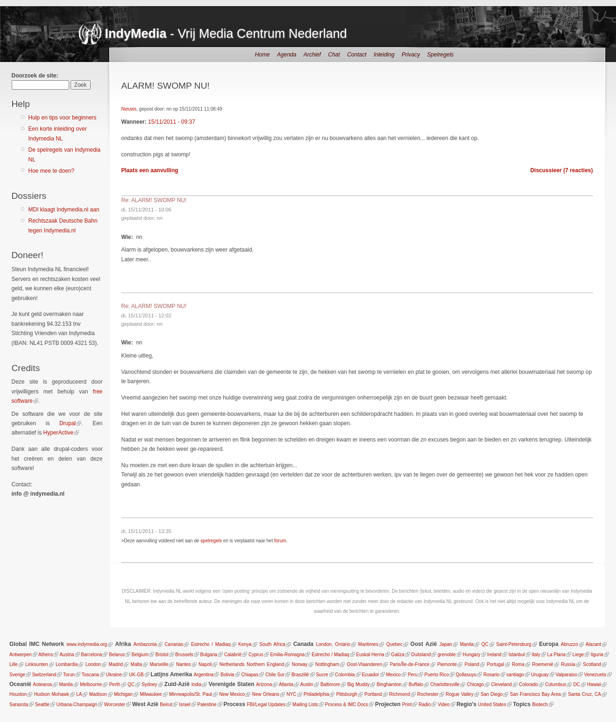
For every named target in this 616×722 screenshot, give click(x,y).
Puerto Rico (437, 674)
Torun (69, 674)
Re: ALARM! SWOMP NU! (154, 200)
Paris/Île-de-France (410, 664)
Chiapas (249, 674)
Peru (413, 674)
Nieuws (129, 109)
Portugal (495, 664)
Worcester (114, 704)
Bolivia (227, 674)
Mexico (393, 674)
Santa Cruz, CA (584, 694)
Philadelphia (316, 694)
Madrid (116, 664)
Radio (424, 704)
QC (485, 644)
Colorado (528, 684)
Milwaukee (151, 694)
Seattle (42, 704)
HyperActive (58, 432)
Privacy (411, 54)
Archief (312, 54)
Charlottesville (445, 684)
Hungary (472, 654)
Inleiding (384, 54)
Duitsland (421, 654)
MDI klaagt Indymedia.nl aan (63, 209)
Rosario (491, 674)
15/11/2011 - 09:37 (171, 122)
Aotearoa (42, 684)
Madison (98, 694)
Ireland (494, 654)
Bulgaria (208, 654)
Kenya (244, 644)
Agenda (286, 54)
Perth (114, 684)
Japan (445, 644)
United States (492, 704)
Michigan (123, 694)
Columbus (555, 684)
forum (280, 540)
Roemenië (542, 664)
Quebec (394, 644)
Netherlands (232, 664)
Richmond (399, 694)
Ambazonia (145, 644)
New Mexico (232, 694)
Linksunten (36, 664)
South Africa (272, 644)
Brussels (184, 654)
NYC (291, 694)
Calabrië (232, 654)
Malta (136, 664)
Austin (306, 684)
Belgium (140, 654)
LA (79, 694)
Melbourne (91, 684)
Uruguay (540, 674)
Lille (13, 664)
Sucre (322, 674)
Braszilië (300, 674)
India (196, 684)
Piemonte (447, 664)
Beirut (166, 704)
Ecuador (370, 674)
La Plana (556, 654)
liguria (597, 654)
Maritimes (368, 644)
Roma (518, 664)
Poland (472, 664)
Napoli (205, 664)
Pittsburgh (346, 694)
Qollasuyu (466, 674)
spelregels (211, 540)
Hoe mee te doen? (51, 171)
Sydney (149, 684)
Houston (18, 694)
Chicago (475, 684)
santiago (515, 674)
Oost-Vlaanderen (364, 664)
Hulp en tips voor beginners (62, 117)
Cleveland (501, 684)
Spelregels (440, 54)
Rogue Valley (459, 694)
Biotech (540, 704)
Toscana (90, 674)
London (93, 664)
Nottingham (327, 664)
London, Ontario (333, 644)
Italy (535, 654)
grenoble (447, 654)
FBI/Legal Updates (266, 704)
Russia (568, 664)
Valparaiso (567, 674)
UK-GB (136, 674)
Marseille (158, 664)
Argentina (204, 674)
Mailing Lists (305, 704)
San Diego (492, 694)
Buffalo (416, 684)
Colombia (344, 674)
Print (407, 704)
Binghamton (388, 684)
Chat (334, 54)
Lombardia (67, 664)
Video (443, 704)
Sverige (17, 674)
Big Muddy (358, 684)
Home (262, 54)
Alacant (593, 644)
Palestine (206, 704)
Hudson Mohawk (51, 694)
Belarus (117, 654)
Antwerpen (20, 654)
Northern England (265, 664)
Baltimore (330, 684)
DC (576, 684)
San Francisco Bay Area (535, 694)
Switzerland (44, 674)
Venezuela (595, 674)
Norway (300, 664)
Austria (66, 654)
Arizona (264, 684)
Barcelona (91, 654)
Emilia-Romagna (287, 654)
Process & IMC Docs (346, 704)
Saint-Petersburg (513, 644)
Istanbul (517, 654)
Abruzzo (569, 644)
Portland (373, 694)
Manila (467, 644)
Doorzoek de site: (35, 75)
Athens (45, 654)
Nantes (183, 664)
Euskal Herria (370, 654)
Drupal (67, 423)
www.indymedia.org (86, 644)
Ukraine (114, 674)
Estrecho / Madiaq (210, 644)
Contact (356, 54)
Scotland (592, 664)
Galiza (397, 654)
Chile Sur (274, 674)
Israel (184, 704)
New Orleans (265, 694)
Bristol (162, 654)
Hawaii (594, 684)
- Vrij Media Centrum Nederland (226, 34)
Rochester (428, 694)
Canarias (173, 644)
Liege (578, 654)
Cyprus (255, 654)
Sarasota (18, 704)
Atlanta (286, 684)
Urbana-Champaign (77, 704)
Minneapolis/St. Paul (190, 694)
